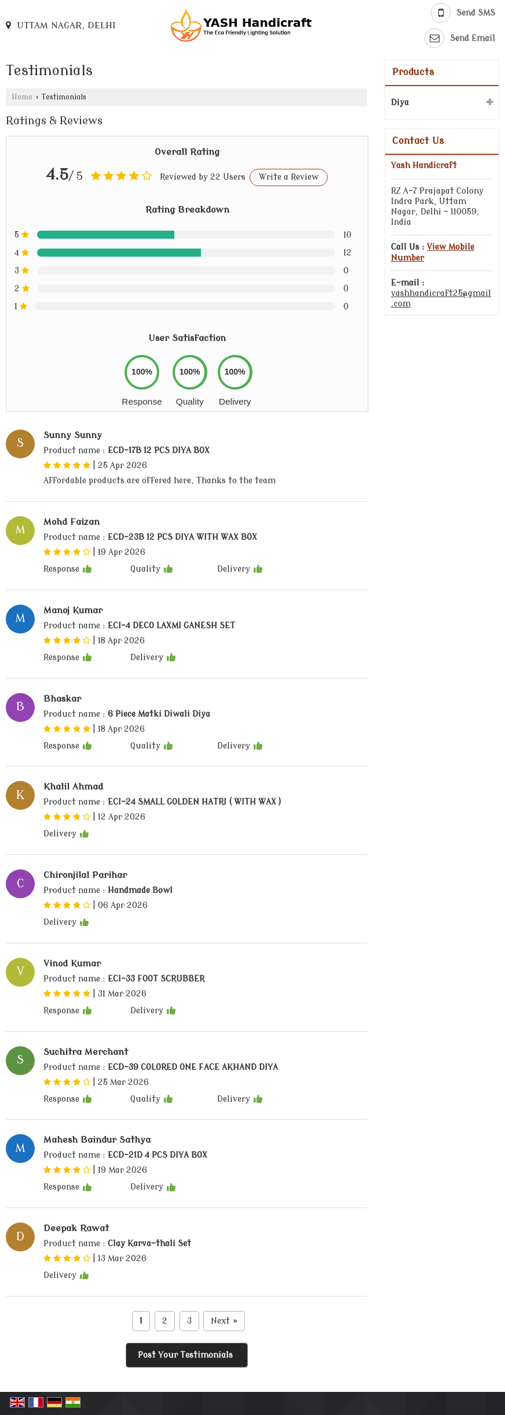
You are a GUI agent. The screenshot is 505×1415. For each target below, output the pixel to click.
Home (22, 97)
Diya (400, 102)
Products (413, 72)
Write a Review (289, 177)
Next (224, 1321)
